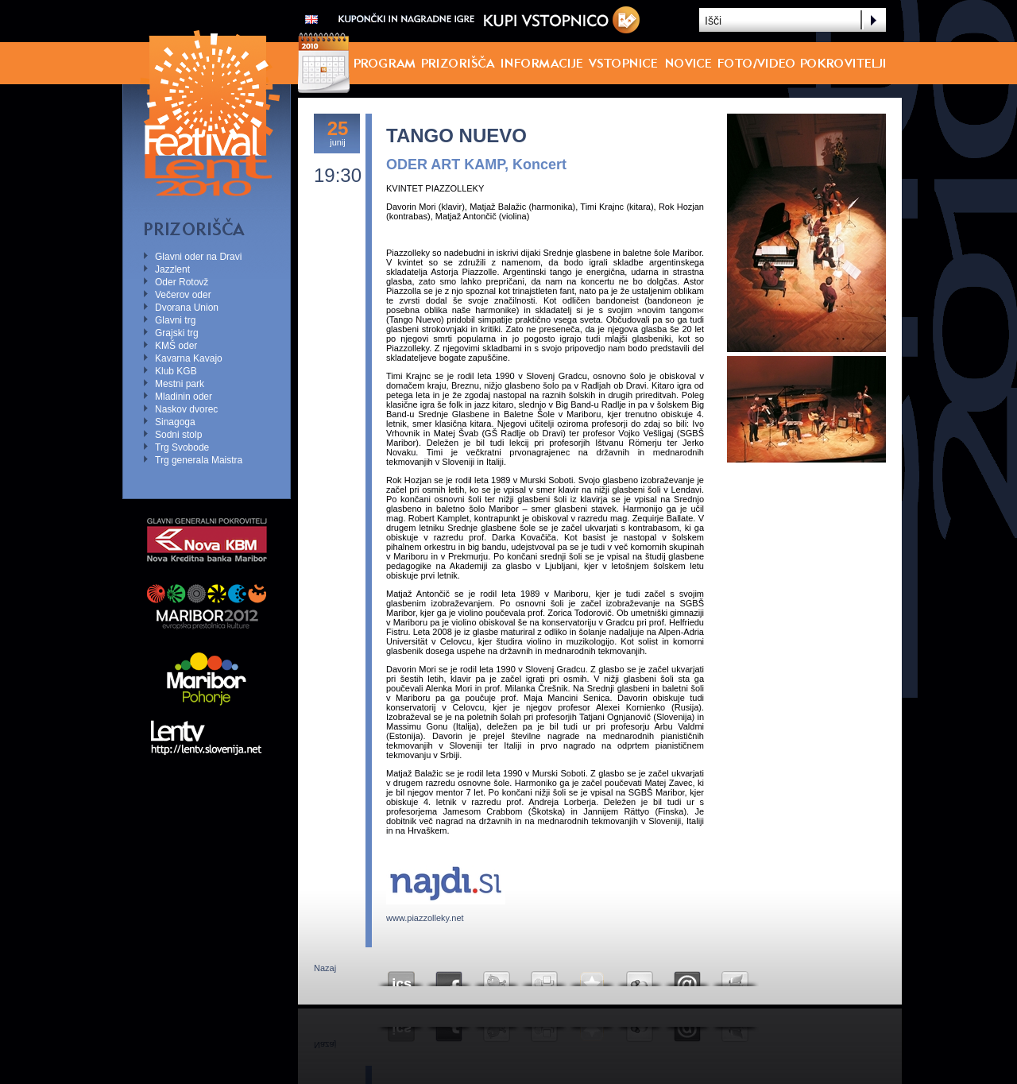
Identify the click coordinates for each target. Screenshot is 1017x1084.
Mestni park (179, 383)
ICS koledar (401, 974)
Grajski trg (177, 333)
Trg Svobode (182, 447)
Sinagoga (175, 422)
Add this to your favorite (592, 974)
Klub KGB (176, 371)
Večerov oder (183, 294)
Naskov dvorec (186, 409)
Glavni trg (175, 320)
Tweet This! (496, 974)
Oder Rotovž (181, 282)
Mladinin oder (183, 396)
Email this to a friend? (687, 974)
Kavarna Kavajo (188, 358)
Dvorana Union (186, 307)
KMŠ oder (176, 345)
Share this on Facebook (449, 974)
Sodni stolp (178, 434)
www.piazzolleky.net (425, 918)
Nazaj (325, 968)
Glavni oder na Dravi (198, 256)
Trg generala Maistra (198, 460)
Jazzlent (172, 269)
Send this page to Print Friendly (735, 974)
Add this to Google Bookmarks (639, 974)
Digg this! (544, 974)
